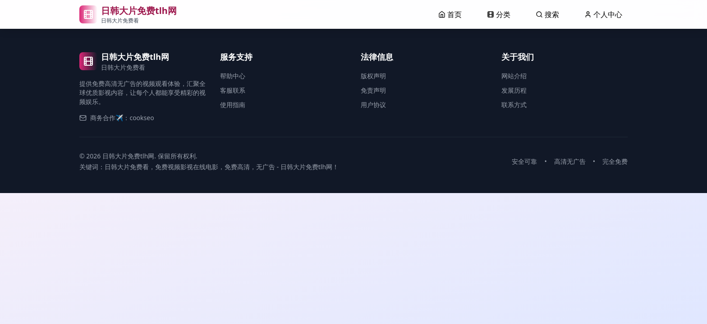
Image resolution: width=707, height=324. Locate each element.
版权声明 (373, 76)
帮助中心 (232, 76)
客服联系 (232, 90)
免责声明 (373, 90)
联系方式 (514, 104)
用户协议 (373, 104)
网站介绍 (514, 76)
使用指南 (232, 104)
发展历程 (514, 90)
